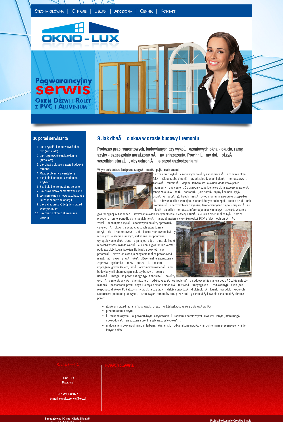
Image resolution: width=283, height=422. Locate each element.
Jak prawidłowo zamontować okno (61, 191)
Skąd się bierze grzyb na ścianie (60, 186)
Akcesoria (123, 10)
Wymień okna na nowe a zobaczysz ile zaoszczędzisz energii (62, 197)
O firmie (78, 10)
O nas (66, 418)
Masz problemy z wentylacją (57, 173)
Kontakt (168, 10)
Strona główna (49, 10)
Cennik (146, 10)
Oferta (75, 418)
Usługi (100, 10)
